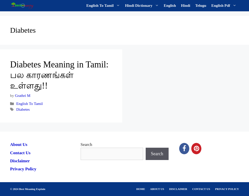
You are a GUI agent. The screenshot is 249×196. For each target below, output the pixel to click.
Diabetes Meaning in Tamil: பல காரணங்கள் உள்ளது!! (59, 75)
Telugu (200, 6)
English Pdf (225, 5)
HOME (140, 188)
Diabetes (23, 109)
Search (86, 144)
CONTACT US (201, 188)
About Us (18, 144)
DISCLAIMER (178, 188)
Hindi (185, 6)
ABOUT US (157, 188)
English (170, 6)
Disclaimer (20, 161)
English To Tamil (104, 5)
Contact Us (20, 152)
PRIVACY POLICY (227, 188)
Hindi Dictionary (143, 5)
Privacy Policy (23, 169)
